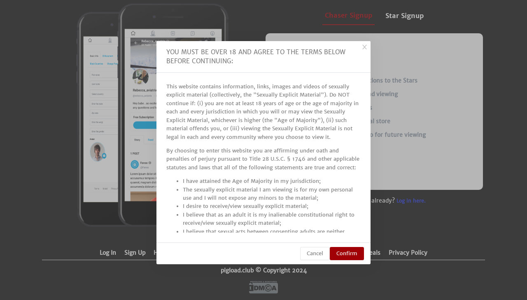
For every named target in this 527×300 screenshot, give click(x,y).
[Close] (364, 47)
